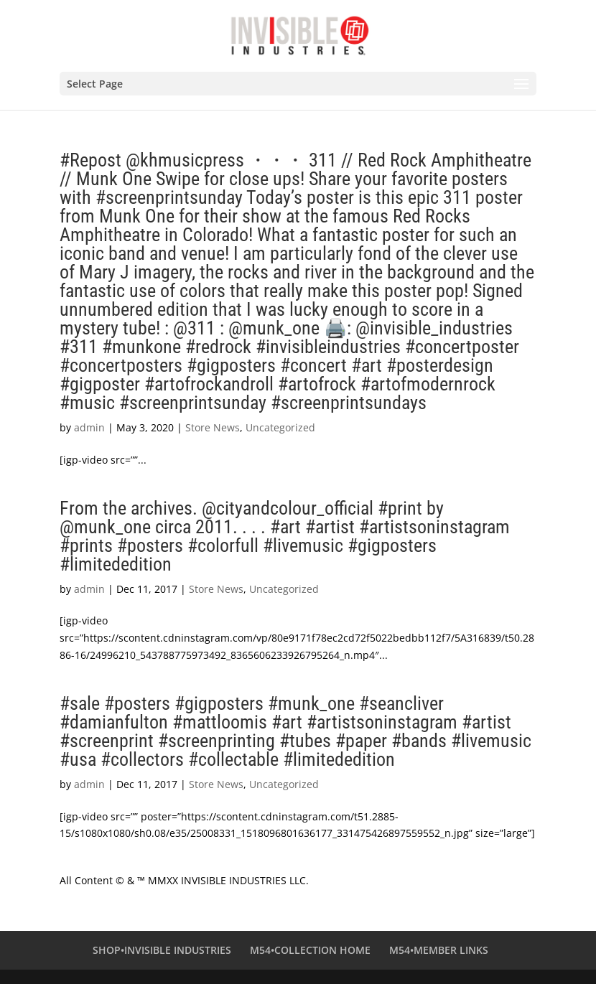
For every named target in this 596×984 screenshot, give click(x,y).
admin (89, 427)
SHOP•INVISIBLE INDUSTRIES (162, 950)
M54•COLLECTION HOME (310, 950)
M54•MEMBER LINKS (438, 950)
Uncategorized (280, 427)
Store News (212, 427)
